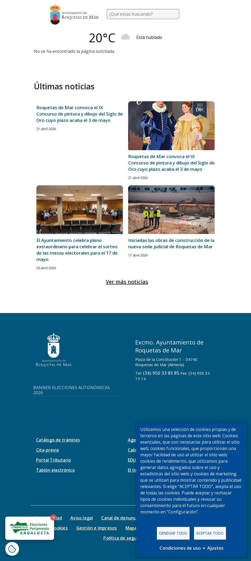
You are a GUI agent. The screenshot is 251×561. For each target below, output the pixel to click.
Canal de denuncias (121, 518)
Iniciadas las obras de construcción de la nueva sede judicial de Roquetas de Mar (171, 243)
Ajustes (215, 548)
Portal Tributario (53, 460)
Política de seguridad (125, 538)
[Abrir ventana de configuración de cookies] (12, 549)
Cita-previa (47, 450)
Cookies (59, 528)
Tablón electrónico (55, 470)
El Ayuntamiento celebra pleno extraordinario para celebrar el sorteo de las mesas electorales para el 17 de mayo (77, 249)
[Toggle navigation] (195, 14)
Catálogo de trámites (58, 440)
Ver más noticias (127, 281)
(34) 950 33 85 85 (161, 373)
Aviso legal (81, 518)
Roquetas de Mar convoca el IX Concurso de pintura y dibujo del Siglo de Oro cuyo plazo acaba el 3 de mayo (79, 113)
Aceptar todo (210, 533)
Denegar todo (173, 533)
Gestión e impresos (96, 528)
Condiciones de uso (180, 548)
